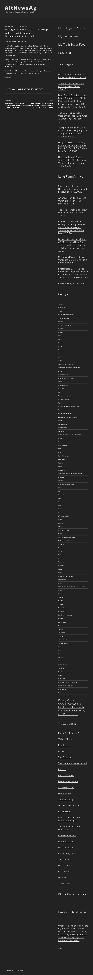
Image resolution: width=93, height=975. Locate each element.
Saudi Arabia (62, 601)
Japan (60, 519)
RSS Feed (64, 52)
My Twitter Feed (68, 36)
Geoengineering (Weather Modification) (70, 473)
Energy (60, 438)
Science (60, 604)
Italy (59, 512)
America (10, 88)
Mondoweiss (64, 745)
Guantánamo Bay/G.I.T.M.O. (66, 484)
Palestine (61, 565)
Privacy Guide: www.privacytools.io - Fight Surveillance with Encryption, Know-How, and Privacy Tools (71, 707)
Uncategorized (62, 661)
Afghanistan (61, 307)
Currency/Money (63, 385)
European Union (63, 445)
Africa (60, 311)
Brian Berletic (64, 871)
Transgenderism (63, 643)
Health (60, 488)
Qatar (60, 583)
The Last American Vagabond (72, 763)
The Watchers (65, 859)
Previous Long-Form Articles (72, 283)
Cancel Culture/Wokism (65, 364)
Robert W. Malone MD (68, 733)
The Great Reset (63, 640)
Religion (60, 590)
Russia (60, 594)
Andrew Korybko (66, 787)
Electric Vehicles (63, 431)
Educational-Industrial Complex (67, 417)
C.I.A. (59, 357)
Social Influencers (63, 608)
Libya (59, 526)
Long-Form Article (63, 530)
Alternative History (63, 318)
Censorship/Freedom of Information (69, 367)
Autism (60, 332)
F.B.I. (59, 449)
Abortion (60, 304)
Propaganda (62, 579)
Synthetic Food (62, 622)
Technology (61, 632)
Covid (60, 381)
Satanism (61, 597)
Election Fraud (62, 427)
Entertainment (62, 442)
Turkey (60, 647)
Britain (60, 350)
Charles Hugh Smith (67, 853)
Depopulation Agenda (64, 396)
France (60, 466)
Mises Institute (65, 865)
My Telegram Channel (72, 28)
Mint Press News (66, 841)
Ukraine (27, 89)
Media (60, 533)
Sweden (60, 618)
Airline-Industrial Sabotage (66, 314)
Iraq (59, 505)
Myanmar (61, 544)
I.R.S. (59, 491)
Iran (59, 502)
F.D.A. (59, 452)
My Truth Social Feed (71, 44)
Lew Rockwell (64, 793)
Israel (60, 509)
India (59, 498)
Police (60, 572)
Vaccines (61, 668)
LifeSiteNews (64, 811)
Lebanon (61, 523)
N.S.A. (60, 558)
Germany (61, 477)
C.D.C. (60, 353)
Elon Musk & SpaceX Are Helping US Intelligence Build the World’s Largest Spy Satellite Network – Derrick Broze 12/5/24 (72, 227)
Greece (60, 480)
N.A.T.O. (60, 548)
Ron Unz (62, 769)
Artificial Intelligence (64, 325)
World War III (36, 89)
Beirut (60, 339)
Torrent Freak (64, 883)
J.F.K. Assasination (63, 516)
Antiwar (62, 751)
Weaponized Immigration (65, 685)
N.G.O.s (60, 551)
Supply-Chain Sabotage (65, 615)
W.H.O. (60, 675)
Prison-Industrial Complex (66, 576)
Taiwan (60, 629)
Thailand (60, 636)
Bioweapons (62, 343)
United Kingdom (63, 664)
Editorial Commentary (64, 413)
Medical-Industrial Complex (66, 537)
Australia (61, 328)
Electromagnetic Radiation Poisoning (69, 435)
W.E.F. (60, 671)
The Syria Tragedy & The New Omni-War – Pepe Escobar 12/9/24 (72, 213)
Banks (60, 336)
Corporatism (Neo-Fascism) (25, 88)
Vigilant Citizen (65, 739)
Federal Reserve (63, 459)
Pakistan (61, 562)
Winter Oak (63, 877)
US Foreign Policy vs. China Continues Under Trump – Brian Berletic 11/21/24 (73, 260)
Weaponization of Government (67, 682)
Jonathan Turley (65, 799)
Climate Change (63, 374)
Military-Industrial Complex (66, 541)
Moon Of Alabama (67, 835)
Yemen (60, 693)
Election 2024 (62, 424)
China (60, 371)
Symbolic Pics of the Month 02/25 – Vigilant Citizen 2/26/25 (71, 86)
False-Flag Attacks (63, 456)
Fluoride (60, 463)
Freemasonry (62, 470)
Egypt (60, 420)
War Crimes (61, 678)
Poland (60, 569)
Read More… (9, 78)
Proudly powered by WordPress (13, 970)
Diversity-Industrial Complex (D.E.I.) (68, 406)
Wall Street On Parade (68, 805)
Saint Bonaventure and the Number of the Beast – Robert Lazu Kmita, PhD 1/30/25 (72, 189)
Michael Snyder (65, 847)
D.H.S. (60, 392)
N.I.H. (59, 555)
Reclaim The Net (66, 775)
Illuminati (61, 495)
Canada (60, 360)
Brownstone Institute (68, 781)
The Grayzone (65, 757)
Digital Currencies (63, 399)
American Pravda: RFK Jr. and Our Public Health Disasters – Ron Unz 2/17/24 (72, 201)
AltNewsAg (21, 8)
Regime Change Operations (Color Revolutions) (72, 587)
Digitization (61, 403)
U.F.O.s (60, 650)
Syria (59, 625)
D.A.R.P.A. (61, 389)
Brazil (60, 346)
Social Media (62, 611)
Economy (61, 410)
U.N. (59, 654)
